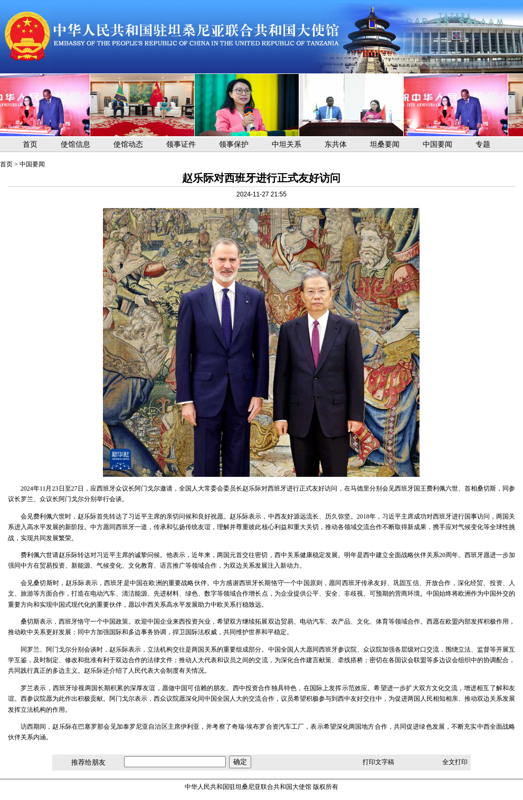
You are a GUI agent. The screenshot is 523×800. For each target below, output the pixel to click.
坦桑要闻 (385, 144)
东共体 (336, 144)
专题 (483, 144)
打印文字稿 (378, 762)
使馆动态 (128, 144)
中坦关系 (286, 144)
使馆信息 (75, 144)
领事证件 (181, 144)
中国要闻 (437, 144)
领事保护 (234, 144)
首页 (30, 144)
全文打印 (455, 762)
